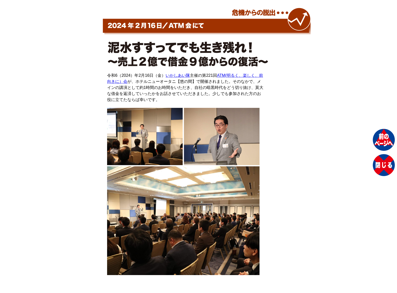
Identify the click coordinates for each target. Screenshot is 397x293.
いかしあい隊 (178, 75)
